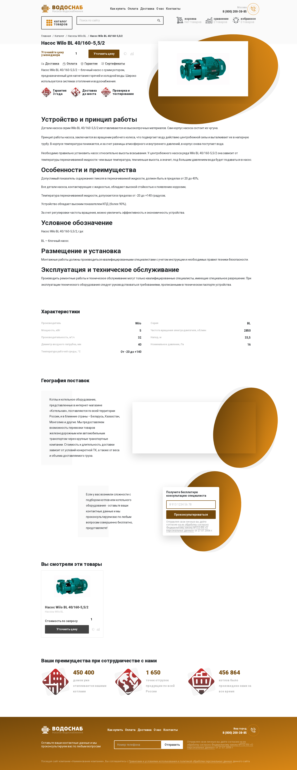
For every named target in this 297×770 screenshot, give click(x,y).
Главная (46, 36)
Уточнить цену (104, 53)
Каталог (59, 36)
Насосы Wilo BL (77, 36)
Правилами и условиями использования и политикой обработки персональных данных (180, 761)
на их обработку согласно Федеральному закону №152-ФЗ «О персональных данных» (187, 527)
